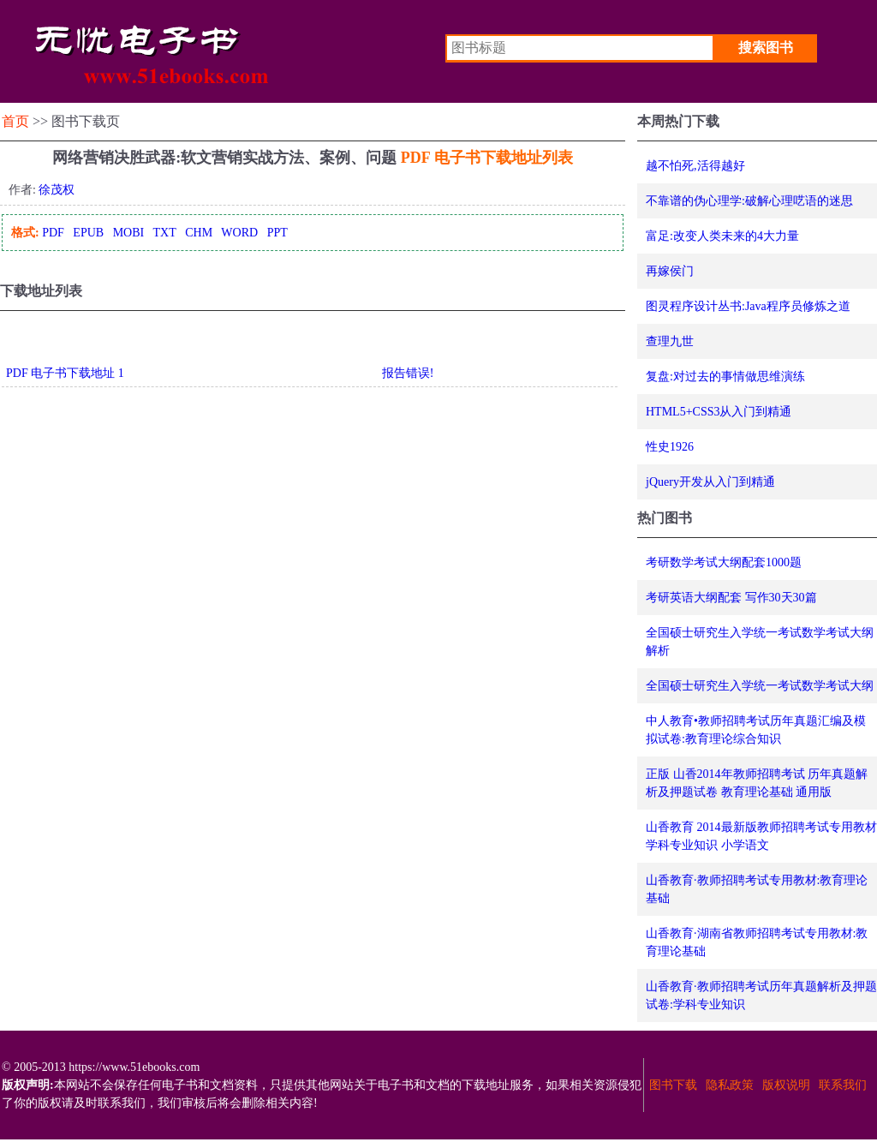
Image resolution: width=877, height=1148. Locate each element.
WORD (239, 232)
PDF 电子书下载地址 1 (65, 373)
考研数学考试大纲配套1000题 (724, 562)
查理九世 (670, 341)
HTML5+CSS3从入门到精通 (718, 411)
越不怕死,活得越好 (695, 165)
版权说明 (786, 1085)
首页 (15, 121)
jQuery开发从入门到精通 (710, 481)
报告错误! (408, 373)
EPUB (88, 232)
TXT (164, 232)
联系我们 (843, 1085)
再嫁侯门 (670, 271)
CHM (198, 232)
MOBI (129, 232)
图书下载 (673, 1085)
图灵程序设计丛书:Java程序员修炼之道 (748, 306)
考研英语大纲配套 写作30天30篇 (731, 597)
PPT (277, 232)
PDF (53, 232)
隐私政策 (730, 1085)
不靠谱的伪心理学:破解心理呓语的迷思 (749, 200)
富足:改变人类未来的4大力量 (722, 236)
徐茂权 (57, 189)
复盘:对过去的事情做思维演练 (725, 376)
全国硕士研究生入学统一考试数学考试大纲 (760, 685)
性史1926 (670, 446)
